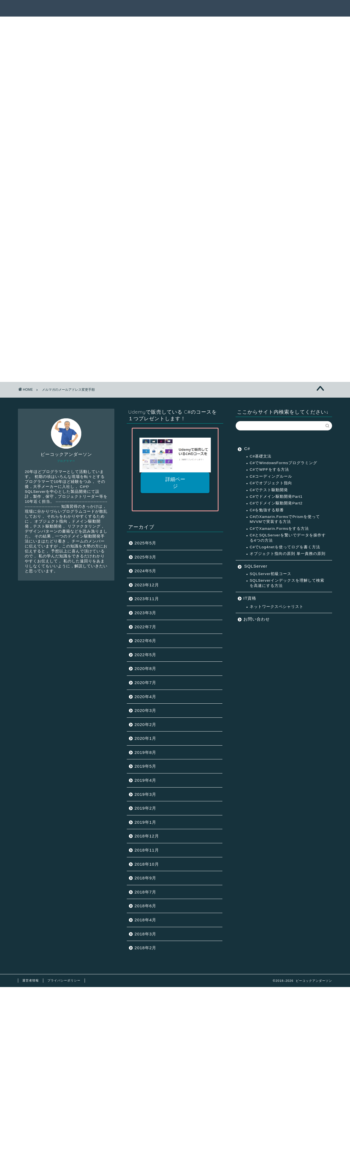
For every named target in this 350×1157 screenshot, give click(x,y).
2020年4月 (145, 696)
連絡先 (309, 8)
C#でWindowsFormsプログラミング (283, 463)
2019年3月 (145, 794)
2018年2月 (145, 947)
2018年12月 (146, 836)
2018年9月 (145, 878)
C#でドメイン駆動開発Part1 (276, 496)
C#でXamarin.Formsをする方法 (279, 528)
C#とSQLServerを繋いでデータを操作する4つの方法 (288, 537)
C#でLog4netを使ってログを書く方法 (285, 547)
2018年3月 (145, 934)
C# (247, 448)
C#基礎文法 (260, 456)
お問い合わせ (256, 619)
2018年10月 (146, 864)
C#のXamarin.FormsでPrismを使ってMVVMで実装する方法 (285, 519)
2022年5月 (145, 654)
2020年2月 (145, 724)
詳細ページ (175, 483)
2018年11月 (146, 850)
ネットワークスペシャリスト (276, 607)
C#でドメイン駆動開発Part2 (276, 503)
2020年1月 (145, 738)
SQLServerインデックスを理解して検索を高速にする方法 (287, 582)
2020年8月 (145, 668)
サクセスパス (205, 8)
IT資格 (250, 598)
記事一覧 (171, 8)
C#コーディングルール (271, 476)
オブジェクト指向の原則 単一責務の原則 (287, 554)
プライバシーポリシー (63, 980)
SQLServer (255, 566)
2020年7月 (145, 682)
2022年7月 (145, 626)
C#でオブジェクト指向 (271, 483)
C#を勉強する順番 (267, 510)
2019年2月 (145, 808)
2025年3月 (145, 557)
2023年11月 (146, 598)
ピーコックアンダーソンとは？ (260, 8)
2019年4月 (145, 780)
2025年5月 (145, 543)
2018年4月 (145, 919)
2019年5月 (145, 766)
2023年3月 (145, 612)
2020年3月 (145, 710)
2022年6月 (145, 640)
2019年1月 (145, 822)
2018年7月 (145, 892)
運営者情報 (30, 980)
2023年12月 (146, 585)
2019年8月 (145, 752)
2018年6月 (145, 905)
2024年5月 (145, 570)
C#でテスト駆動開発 (269, 490)
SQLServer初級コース (270, 574)
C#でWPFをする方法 (269, 469)
